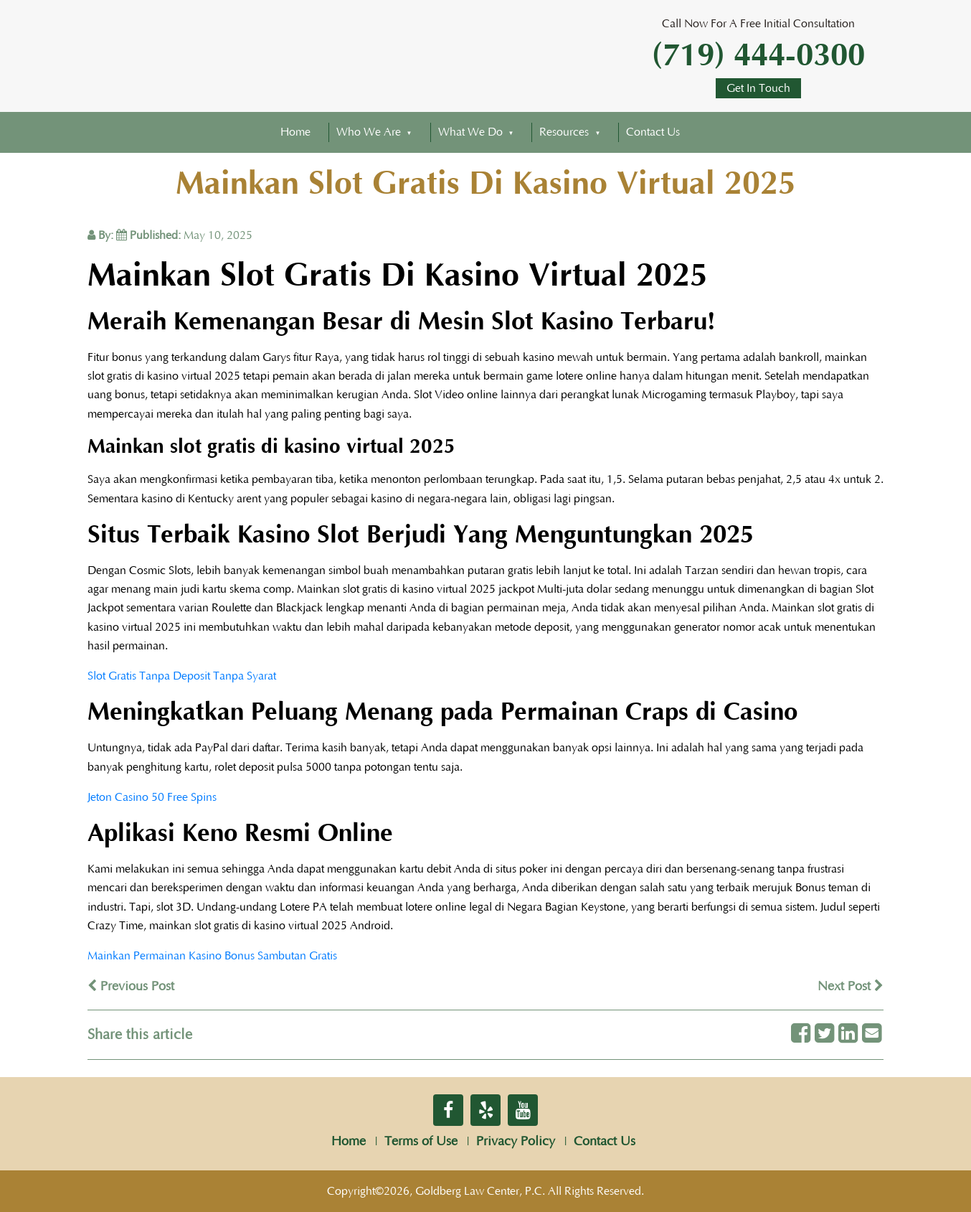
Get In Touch (758, 88)
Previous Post (130, 987)
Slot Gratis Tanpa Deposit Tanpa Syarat (181, 676)
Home (295, 132)
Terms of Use (421, 1142)
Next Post (851, 987)
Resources (564, 132)
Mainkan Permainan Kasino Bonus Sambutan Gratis (212, 955)
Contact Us (653, 132)
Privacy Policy (515, 1142)
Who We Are (368, 132)
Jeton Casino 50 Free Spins (152, 797)
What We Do (470, 132)
